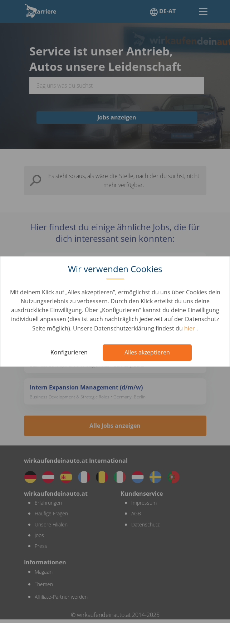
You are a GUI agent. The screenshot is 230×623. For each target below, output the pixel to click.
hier (190, 328)
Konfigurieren (69, 352)
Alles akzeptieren (147, 352)
